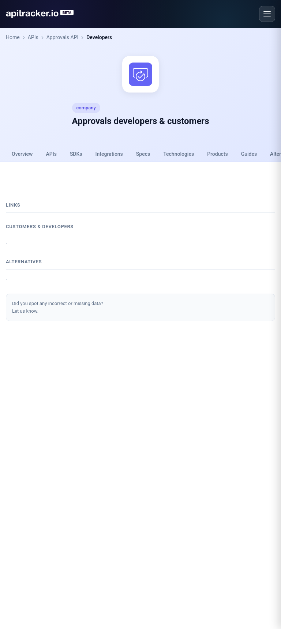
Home (13, 37)
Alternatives (24, 261)
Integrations (109, 154)
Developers (99, 37)
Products (217, 154)
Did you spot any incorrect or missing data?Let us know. (57, 307)
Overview (22, 154)
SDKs (76, 154)
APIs (33, 37)
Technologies (178, 154)
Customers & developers (40, 226)
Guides (249, 154)
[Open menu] (267, 14)
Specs (143, 154)
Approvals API (62, 37)
